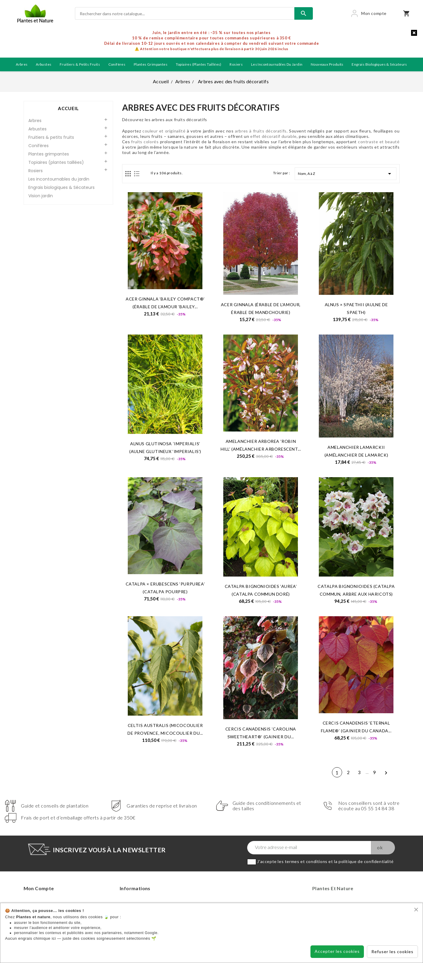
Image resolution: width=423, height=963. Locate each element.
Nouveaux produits (327, 64)
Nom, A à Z (345, 173)
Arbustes (43, 64)
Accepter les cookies (337, 951)
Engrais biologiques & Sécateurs (379, 64)
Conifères (117, 64)
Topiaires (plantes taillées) (199, 64)
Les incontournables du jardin (277, 64)
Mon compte (39, 888)
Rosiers (236, 64)
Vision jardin (40, 196)
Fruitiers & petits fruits (80, 64)
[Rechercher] (184, 13)
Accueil (68, 108)
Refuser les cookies (392, 951)
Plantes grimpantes (150, 64)
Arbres (21, 64)
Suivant (386, 773)
